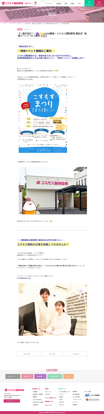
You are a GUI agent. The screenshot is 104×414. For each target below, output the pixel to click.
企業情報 (58, 3)
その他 (69, 376)
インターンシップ (77, 399)
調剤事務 (61, 402)
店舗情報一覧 (48, 401)
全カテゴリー (13, 376)
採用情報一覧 (62, 389)
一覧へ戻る (52, 354)
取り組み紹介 (55, 376)
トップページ (49, 3)
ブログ (79, 3)
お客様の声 (36, 405)
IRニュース (48, 391)
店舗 (65, 3)
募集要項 (75, 404)
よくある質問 (76, 397)
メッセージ (62, 394)
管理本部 (61, 405)
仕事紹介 (61, 397)
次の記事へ (76, 354)
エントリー (75, 402)
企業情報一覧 (36, 389)
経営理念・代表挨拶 (38, 394)
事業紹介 (35, 397)
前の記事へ (27, 354)
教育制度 (75, 391)
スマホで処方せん (37, 399)
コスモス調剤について (64, 391)
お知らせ (19, 23)
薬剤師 (61, 399)
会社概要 (35, 391)
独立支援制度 (76, 394)
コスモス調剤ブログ (50, 398)
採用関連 (41, 376)
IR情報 (72, 3)
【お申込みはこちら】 (24, 278)
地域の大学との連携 (38, 402)
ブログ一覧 (12, 23)
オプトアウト (48, 405)
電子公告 (48, 394)
